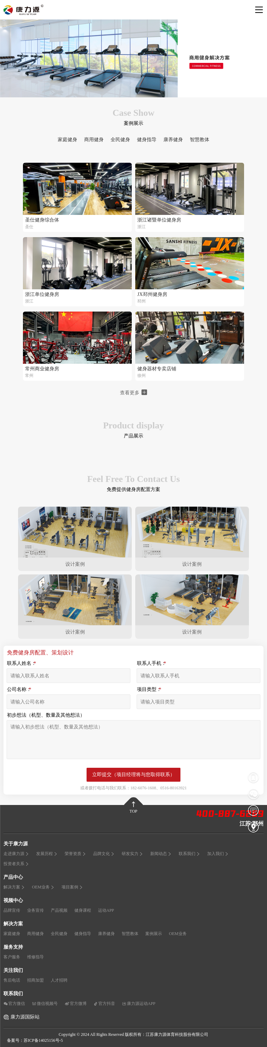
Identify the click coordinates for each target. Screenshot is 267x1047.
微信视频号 (45, 1003)
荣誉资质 (75, 853)
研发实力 (132, 853)
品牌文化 (104, 853)
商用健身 (94, 139)
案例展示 (153, 933)
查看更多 (133, 392)
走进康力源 (16, 853)
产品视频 (59, 910)
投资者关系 (16, 863)
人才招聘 (59, 980)
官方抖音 (104, 1003)
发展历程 (47, 853)
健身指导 (146, 139)
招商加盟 (35, 980)
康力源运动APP (138, 1003)
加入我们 (218, 853)
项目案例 (72, 887)
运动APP (106, 910)
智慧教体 (199, 139)
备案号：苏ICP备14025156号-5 (35, 1040)
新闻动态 (161, 853)
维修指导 (35, 957)
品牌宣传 (11, 910)
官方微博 (76, 1003)
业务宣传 (35, 910)
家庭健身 (67, 139)
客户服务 (11, 957)
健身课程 (82, 910)
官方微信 (14, 1003)
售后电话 (11, 980)
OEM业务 (43, 887)
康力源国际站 (25, 1017)
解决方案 (14, 887)
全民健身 (120, 139)
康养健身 (173, 139)
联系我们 (189, 853)
